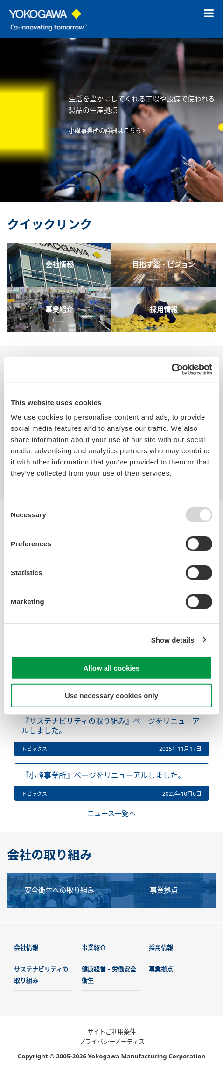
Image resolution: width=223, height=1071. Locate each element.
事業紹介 (94, 947)
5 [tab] (125, 188)
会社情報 (26, 947)
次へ (146, 188)
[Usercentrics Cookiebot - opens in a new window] (171, 370)
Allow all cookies (112, 668)
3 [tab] (107, 188)
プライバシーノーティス (112, 1041)
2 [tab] (97, 188)
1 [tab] (88, 188)
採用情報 (161, 947)
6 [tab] (134, 188)
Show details (173, 639)
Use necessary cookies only (111, 695)
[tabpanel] (111, 120)
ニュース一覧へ (111, 813)
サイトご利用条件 (111, 1032)
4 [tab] (116, 188)
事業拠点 (161, 969)
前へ (77, 188)
